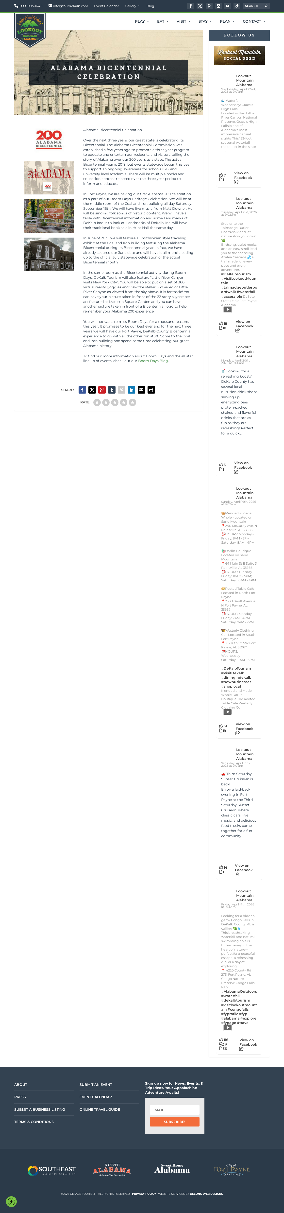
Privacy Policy (144, 1194)
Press (20, 1097)
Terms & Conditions (34, 1122)
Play (140, 22)
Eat (160, 22)
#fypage (228, 1023)
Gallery (130, 6)
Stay (203, 22)
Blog (150, 6)
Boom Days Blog (153, 361)
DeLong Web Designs (206, 1194)
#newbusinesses (236, 682)
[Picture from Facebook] (230, 447)
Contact (252, 22)
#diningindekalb (236, 677)
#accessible (231, 296)
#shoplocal (231, 686)
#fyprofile (229, 1014)
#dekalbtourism (235, 1000)
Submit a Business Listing (39, 1109)
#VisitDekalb (232, 673)
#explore (248, 1018)
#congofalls (238, 1009)
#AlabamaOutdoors (239, 991)
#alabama (230, 1018)
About (20, 1084)
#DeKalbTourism (236, 274)
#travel (243, 1023)
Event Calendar (106, 6)
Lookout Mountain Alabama (245, 80)
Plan (225, 22)
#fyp (243, 1014)
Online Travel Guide (100, 1109)
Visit (181, 22)
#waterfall (246, 292)
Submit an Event (96, 1084)
